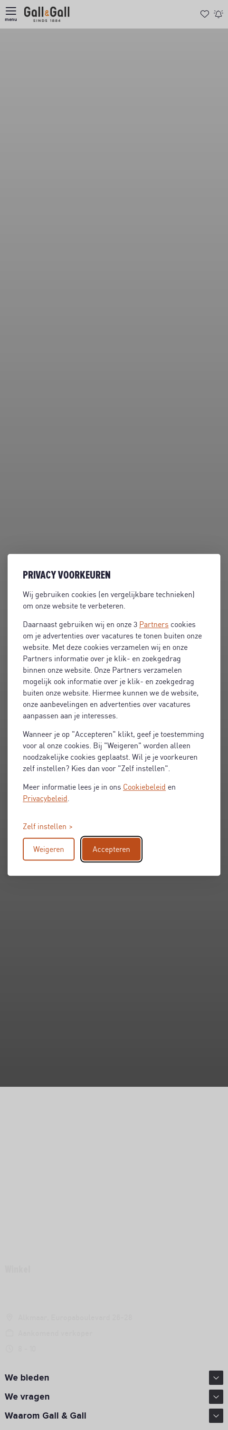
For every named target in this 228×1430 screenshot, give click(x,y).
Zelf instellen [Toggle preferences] (44, 827)
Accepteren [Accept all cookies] (111, 849)
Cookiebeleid (144, 787)
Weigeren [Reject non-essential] (48, 849)
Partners (154, 624)
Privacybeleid (45, 798)
